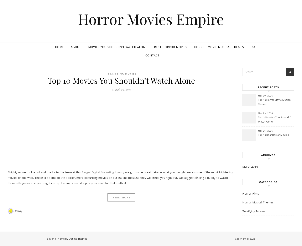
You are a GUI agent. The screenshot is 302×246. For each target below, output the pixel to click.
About (76, 47)
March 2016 (250, 166)
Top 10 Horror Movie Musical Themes (274, 102)
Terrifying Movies (121, 73)
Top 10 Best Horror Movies (273, 135)
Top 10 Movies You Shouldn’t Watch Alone (121, 80)
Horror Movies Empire (151, 19)
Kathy (18, 211)
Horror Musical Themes (258, 202)
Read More (121, 197)
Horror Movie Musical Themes (219, 47)
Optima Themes (78, 238)
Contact (152, 55)
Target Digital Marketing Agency (103, 172)
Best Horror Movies (170, 47)
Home (59, 47)
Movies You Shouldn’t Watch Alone (117, 47)
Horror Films (250, 193)
